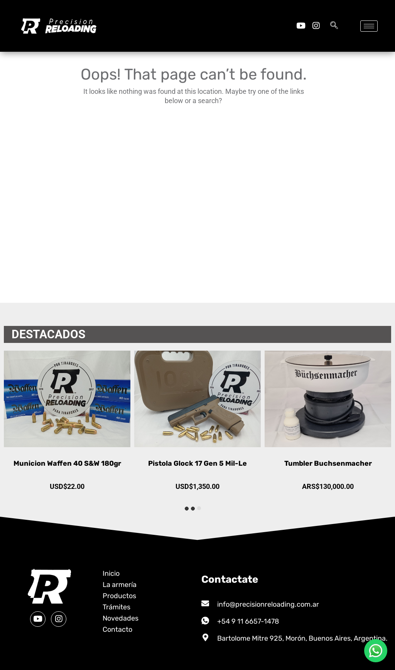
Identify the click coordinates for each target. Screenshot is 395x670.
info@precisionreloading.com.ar (268, 604)
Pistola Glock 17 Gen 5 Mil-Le (328, 463)
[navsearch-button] (334, 26)
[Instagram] (315, 25)
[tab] (199, 508)
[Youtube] (300, 25)
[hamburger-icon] (369, 26)
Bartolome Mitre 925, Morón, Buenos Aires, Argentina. (302, 638)
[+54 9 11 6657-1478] (205, 620)
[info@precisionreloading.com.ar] (205, 603)
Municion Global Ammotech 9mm (67, 463)
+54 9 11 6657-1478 (248, 621)
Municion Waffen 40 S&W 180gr (198, 463)
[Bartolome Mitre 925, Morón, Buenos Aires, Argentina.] (205, 637)
